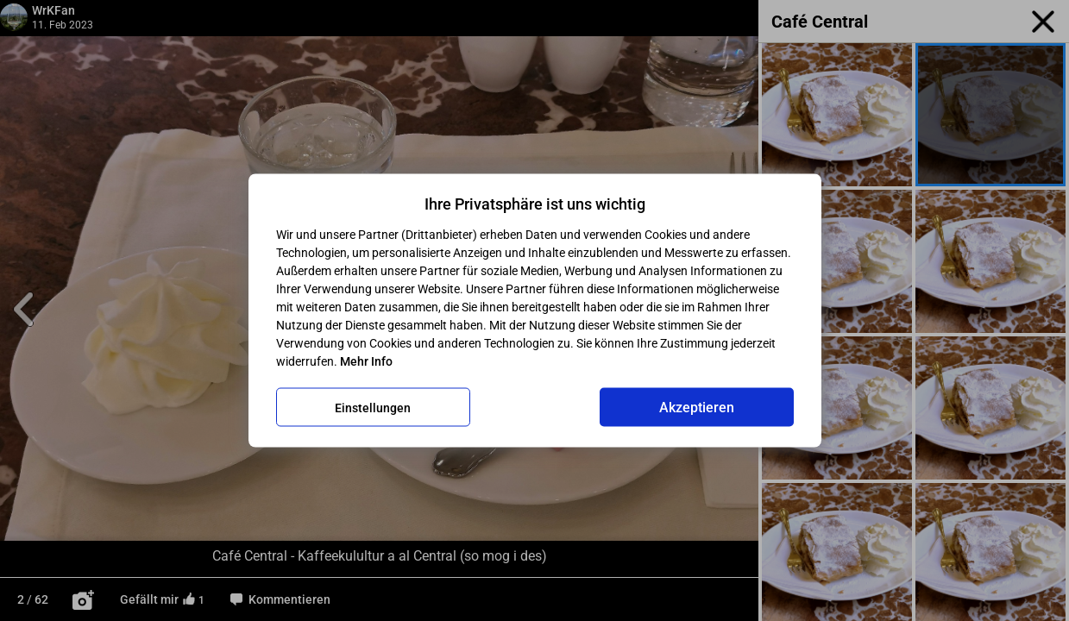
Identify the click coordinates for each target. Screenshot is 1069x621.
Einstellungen (373, 407)
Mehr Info (366, 361)
